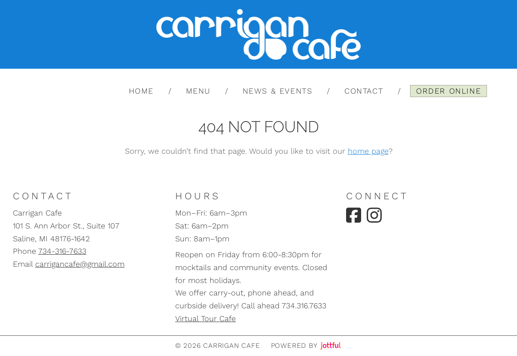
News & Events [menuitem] (278, 90)
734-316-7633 (62, 251)
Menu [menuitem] (198, 90)
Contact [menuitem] (363, 90)
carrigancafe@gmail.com (80, 263)
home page (368, 150)
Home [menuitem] (141, 90)
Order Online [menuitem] (448, 90)
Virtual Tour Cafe (205, 318)
